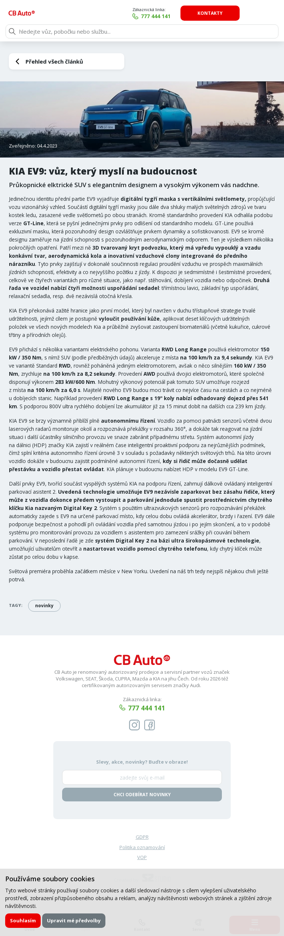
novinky (44, 605)
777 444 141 (191, 16)
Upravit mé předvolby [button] (74, 920)
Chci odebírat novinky (142, 795)
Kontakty (245, 13)
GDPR (142, 837)
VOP (142, 858)
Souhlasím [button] (23, 920)
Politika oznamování (142, 848)
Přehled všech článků (54, 61)
